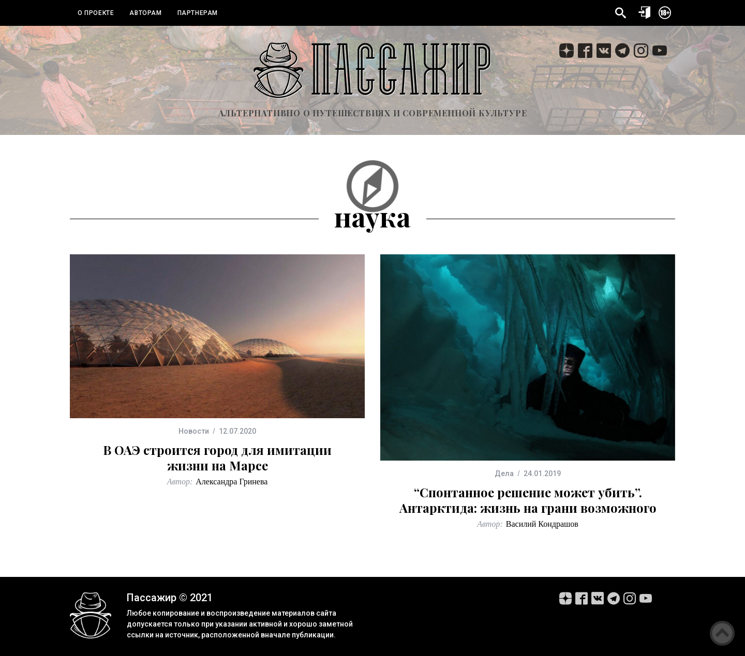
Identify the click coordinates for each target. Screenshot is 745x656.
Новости (193, 431)
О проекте (96, 13)
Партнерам (197, 13)
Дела (504, 473)
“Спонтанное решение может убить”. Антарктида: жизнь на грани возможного (528, 500)
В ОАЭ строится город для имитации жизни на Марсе (217, 457)
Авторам (145, 13)
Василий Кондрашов (542, 524)
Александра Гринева (231, 481)
